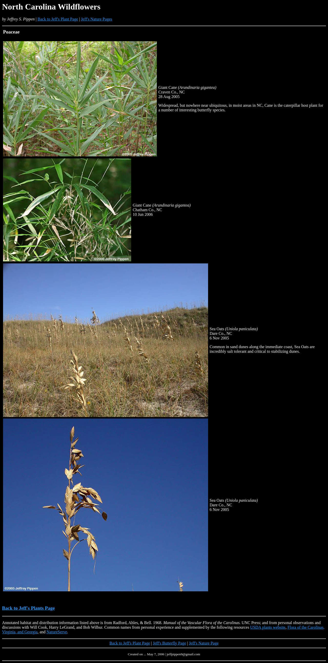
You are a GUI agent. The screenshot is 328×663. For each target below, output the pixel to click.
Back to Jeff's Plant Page (58, 19)
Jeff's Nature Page (203, 643)
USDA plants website (267, 627)
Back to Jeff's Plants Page (28, 608)
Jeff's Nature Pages (96, 19)
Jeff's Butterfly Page (169, 643)
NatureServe (57, 632)
